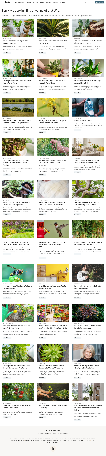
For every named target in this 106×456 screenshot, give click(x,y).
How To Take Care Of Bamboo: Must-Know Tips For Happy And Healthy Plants (88, 244)
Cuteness (22, 439)
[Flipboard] (90, 2)
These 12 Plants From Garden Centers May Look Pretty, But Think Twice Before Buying (53, 327)
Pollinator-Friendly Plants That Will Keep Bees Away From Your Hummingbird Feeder (52, 245)
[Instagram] (86, 2)
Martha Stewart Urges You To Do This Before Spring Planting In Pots (86, 367)
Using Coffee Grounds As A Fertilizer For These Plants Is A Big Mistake (17, 204)
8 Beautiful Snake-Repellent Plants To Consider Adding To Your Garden (86, 204)
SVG (60, 440)
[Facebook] (83, 2)
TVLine (92, 440)
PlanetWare (36, 440)
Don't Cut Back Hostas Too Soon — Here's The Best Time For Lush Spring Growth (17, 122)
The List (81, 440)
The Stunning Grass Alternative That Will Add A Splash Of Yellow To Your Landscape (52, 163)
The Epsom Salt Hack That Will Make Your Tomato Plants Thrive (17, 407)
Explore (28, 439)
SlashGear (55, 440)
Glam (53, 439)
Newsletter (99, 2)
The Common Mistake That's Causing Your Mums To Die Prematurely (88, 327)
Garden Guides (47, 439)
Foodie (32, 439)
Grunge (57, 439)
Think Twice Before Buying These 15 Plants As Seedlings (53, 407)
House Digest (71, 439)
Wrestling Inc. (55, 442)
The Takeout (87, 440)
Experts (55, 2)
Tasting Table (66, 440)
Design (29, 2)
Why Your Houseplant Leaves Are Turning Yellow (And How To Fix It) (88, 42)
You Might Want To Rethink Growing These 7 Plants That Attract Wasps (53, 122)
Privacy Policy (55, 431)
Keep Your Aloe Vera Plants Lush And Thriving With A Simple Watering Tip (51, 367)
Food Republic (38, 439)
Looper (88, 439)
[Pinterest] (88, 2)
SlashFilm (49, 440)
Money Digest (14, 440)
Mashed (93, 439)
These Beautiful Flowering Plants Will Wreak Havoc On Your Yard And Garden (16, 244)
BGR (10, 439)
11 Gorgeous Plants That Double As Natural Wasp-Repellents (17, 287)
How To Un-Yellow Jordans (83, 121)
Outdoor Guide (28, 440)
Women (49, 442)
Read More (6, 52)
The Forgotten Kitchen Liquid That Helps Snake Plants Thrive (17, 82)
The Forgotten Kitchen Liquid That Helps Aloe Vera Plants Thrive (87, 82)
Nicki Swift (21, 440)
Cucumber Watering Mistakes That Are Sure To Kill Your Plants (16, 327)
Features (62, 2)
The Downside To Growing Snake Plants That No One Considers (87, 287)
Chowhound (16, 439)
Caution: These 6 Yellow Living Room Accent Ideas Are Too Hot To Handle (86, 162)
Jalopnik (83, 439)
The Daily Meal (74, 440)
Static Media (45, 433)
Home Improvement (19, 2)
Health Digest (63, 439)
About (48, 431)
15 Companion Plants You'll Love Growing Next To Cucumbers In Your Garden (17, 367)
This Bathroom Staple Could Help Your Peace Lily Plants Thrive (52, 82)
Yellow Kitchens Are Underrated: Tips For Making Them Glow (52, 287)
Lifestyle (48, 2)
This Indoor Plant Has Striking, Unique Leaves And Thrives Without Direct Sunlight (16, 163)
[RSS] (93, 2)
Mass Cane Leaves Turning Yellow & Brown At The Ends (15, 42)
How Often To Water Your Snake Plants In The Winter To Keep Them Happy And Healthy (88, 408)
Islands (78, 439)
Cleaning (35, 2)
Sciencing (43, 440)
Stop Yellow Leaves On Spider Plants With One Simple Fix (53, 42)
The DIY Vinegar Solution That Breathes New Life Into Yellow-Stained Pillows (52, 204)
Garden (42, 2)
